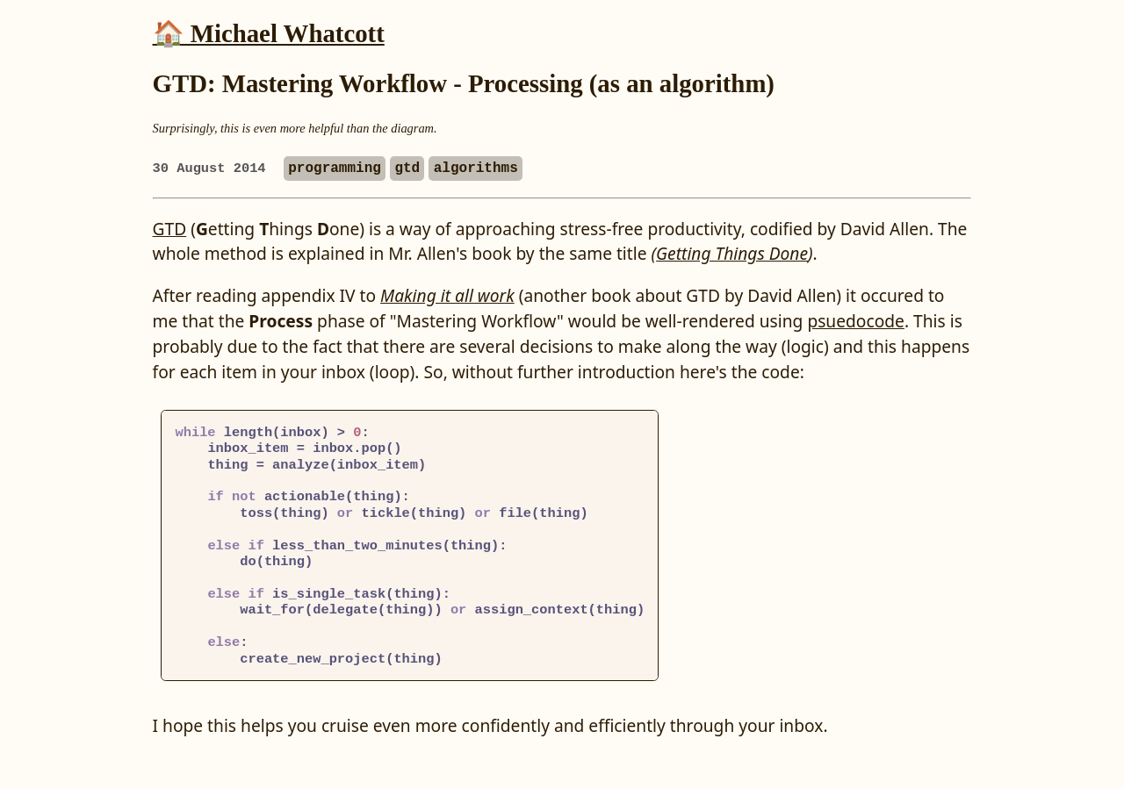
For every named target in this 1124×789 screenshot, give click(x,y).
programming (334, 168)
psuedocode (855, 321)
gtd (407, 168)
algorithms (476, 168)
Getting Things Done (732, 253)
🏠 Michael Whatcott (269, 33)
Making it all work (447, 295)
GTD (170, 228)
